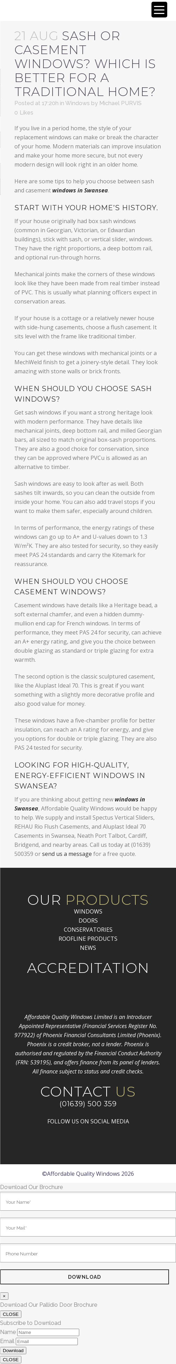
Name (8, 1332)
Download (13, 1350)
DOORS (88, 920)
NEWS (88, 948)
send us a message (67, 854)
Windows (77, 103)
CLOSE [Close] (11, 1314)
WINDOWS (88, 911)
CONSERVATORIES (88, 929)
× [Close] (4, 1296)
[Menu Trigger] (159, 9)
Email (7, 1341)
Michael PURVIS (120, 103)
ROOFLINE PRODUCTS (88, 939)
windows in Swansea (80, 190)
